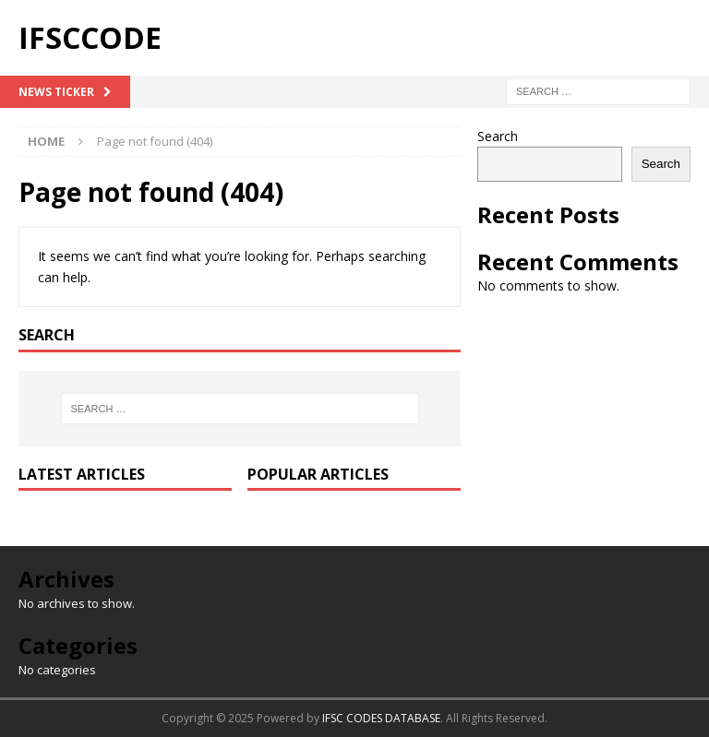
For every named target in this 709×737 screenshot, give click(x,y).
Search (497, 136)
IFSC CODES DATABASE (381, 718)
